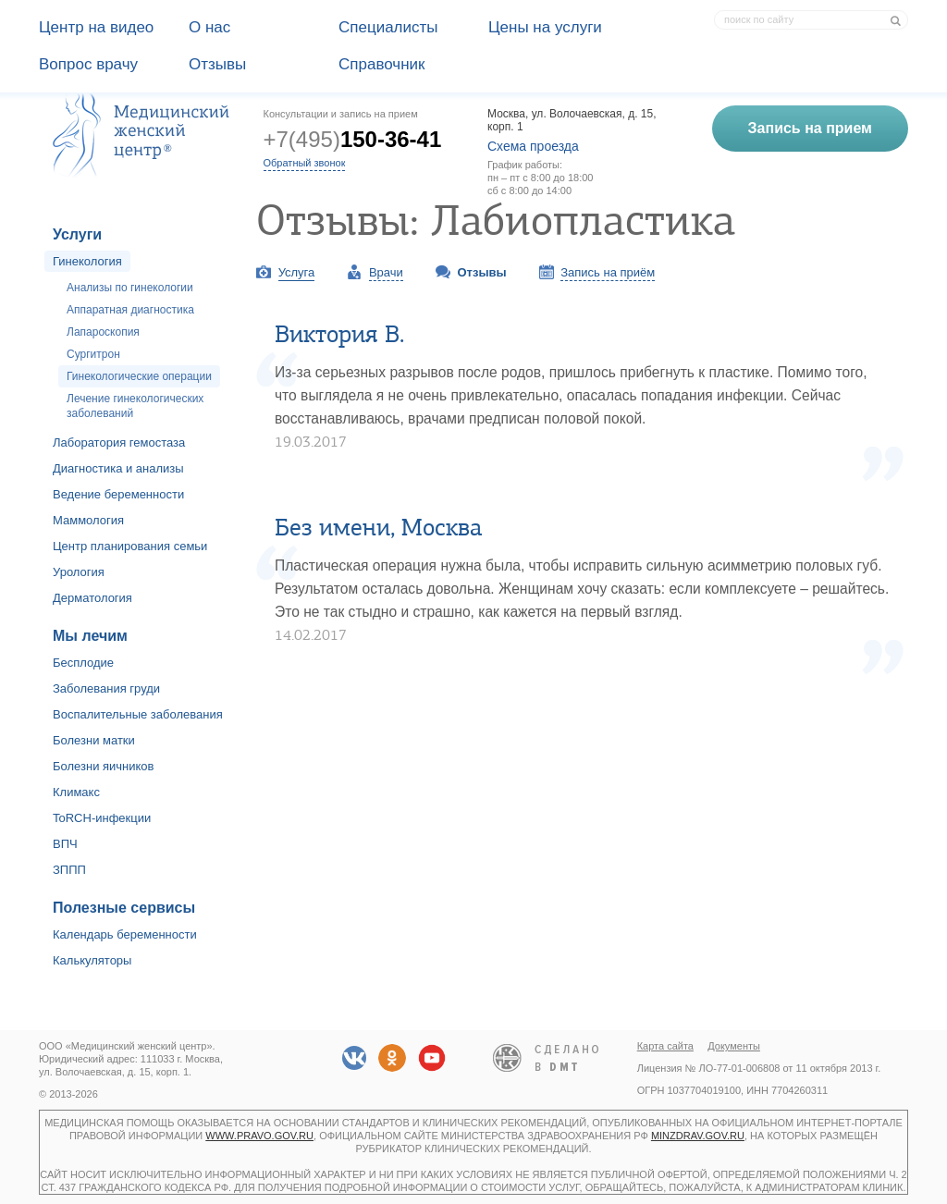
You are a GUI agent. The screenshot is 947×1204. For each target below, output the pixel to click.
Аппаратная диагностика (130, 309)
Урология (79, 572)
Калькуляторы (92, 960)
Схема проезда (533, 146)
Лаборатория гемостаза (119, 442)
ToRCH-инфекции (102, 818)
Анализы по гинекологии (130, 287)
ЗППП (69, 870)
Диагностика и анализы (118, 468)
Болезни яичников (103, 766)
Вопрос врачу (88, 64)
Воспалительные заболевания (138, 714)
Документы (733, 1045)
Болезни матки (94, 740)
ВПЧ (65, 844)
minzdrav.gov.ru (697, 1135)
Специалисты (388, 27)
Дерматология (92, 598)
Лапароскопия (103, 332)
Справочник (381, 64)
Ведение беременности (118, 494)
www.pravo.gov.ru (259, 1135)
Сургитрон (93, 354)
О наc (209, 27)
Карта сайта (665, 1045)
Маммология (88, 520)
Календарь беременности (125, 934)
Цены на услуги (545, 27)
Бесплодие (83, 663)
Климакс (76, 792)
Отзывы (217, 64)
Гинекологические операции (139, 376)
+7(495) (353, 139)
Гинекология (87, 261)
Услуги (77, 234)
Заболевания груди (106, 688)
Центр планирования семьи (130, 546)
